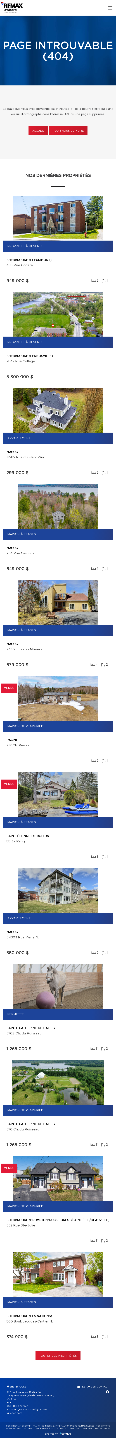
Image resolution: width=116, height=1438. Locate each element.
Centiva (65, 1433)
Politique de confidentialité (34, 1428)
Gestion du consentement (95, 1428)
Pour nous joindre (68, 131)
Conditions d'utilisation (65, 1428)
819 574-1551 (20, 1406)
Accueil (38, 131)
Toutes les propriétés (58, 1356)
